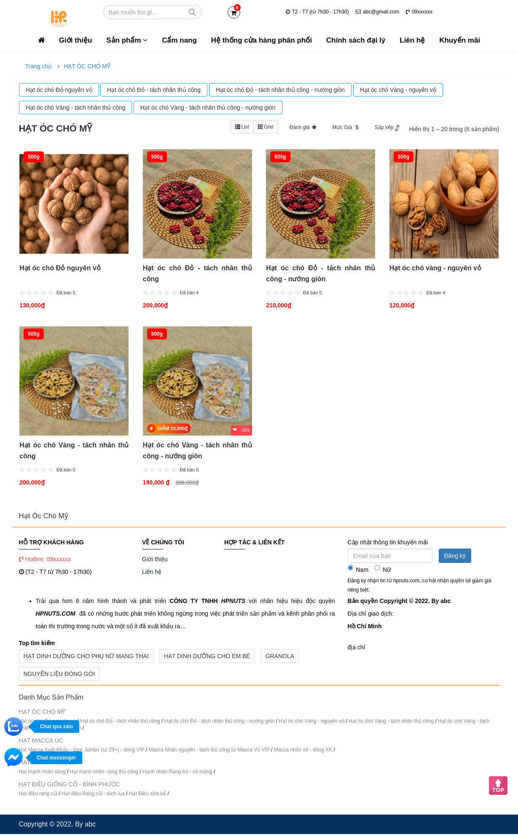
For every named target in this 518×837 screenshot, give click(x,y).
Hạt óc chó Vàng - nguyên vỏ (311, 724)
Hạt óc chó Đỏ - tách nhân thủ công (120, 724)
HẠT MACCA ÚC (41, 743)
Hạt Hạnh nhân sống (42, 775)
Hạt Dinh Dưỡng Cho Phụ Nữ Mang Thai (86, 659)
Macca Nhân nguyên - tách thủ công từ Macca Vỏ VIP (208, 753)
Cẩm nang (179, 40)
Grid (266, 127)
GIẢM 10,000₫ (172, 431)
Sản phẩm (127, 40)
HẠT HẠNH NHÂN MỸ (48, 765)
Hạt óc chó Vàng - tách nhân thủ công (391, 724)
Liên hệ (412, 40)
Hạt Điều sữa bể (148, 796)
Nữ (382, 572)
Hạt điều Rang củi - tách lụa (94, 796)
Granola (280, 659)
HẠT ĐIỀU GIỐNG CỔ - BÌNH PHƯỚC (69, 787)
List (242, 127)
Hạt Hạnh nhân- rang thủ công (104, 775)
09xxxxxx (419, 12)
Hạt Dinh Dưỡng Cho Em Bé (207, 659)
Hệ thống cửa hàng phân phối (261, 40)
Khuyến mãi (459, 40)
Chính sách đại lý (355, 40)
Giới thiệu (75, 40)
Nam (358, 572)
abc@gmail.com (377, 12)
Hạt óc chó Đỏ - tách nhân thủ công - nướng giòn (220, 724)
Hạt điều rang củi (39, 796)
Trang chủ (38, 66)
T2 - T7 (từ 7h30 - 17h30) (317, 12)
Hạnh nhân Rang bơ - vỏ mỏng (177, 775)
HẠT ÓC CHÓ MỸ (87, 66)
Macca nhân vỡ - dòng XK (303, 753)
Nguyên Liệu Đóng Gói (59, 676)
